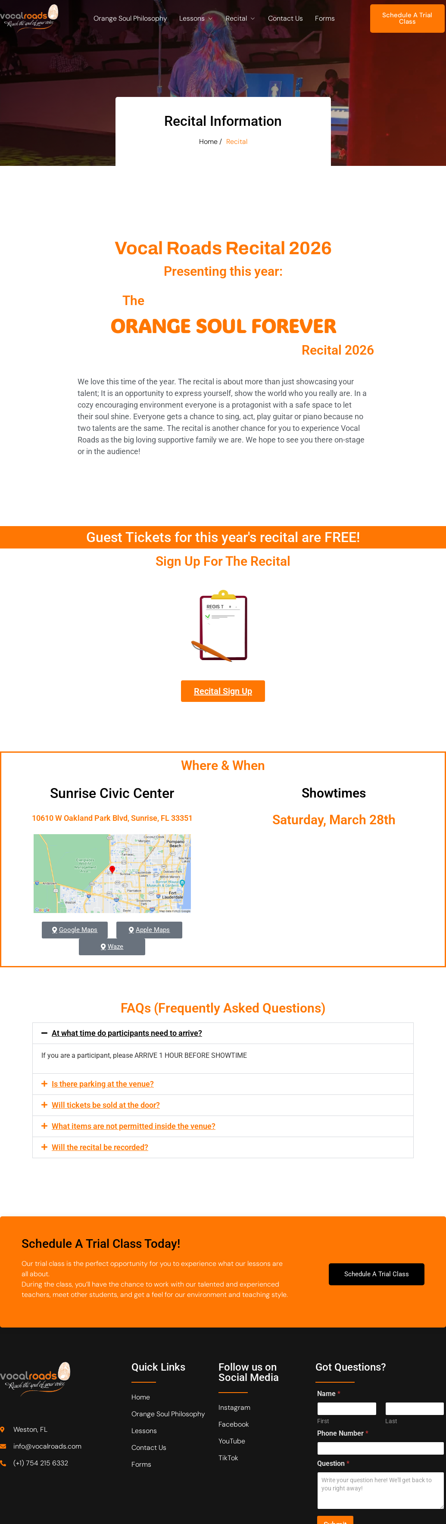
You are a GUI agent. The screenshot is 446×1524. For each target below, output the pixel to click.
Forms (325, 18)
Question (333, 1463)
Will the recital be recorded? (100, 1147)
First (323, 1421)
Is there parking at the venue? (103, 1083)
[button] (223, 1033)
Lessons (196, 18)
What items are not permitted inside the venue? (133, 1126)
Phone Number (342, 1433)
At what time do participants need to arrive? (127, 1033)
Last (391, 1421)
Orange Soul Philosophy (130, 18)
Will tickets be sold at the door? (106, 1104)
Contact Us (285, 18)
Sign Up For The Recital (223, 567)
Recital (241, 18)
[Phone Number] (380, 1448)
